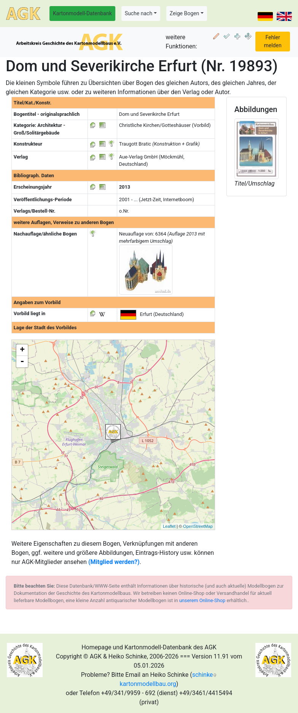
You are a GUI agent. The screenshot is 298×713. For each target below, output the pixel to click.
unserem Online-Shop (202, 600)
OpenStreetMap (198, 526)
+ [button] (22, 350)
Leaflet (169, 526)
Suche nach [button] (138, 13)
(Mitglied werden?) (114, 562)
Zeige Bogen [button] (184, 13)
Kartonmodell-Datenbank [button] (82, 13)
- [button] (22, 361)
